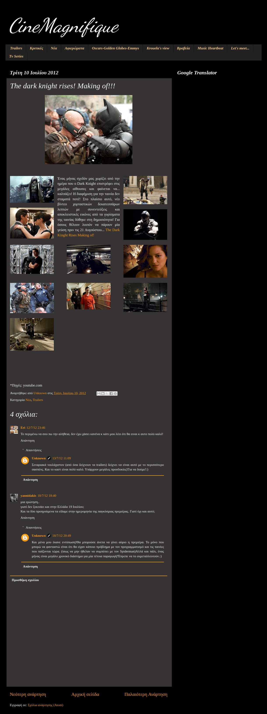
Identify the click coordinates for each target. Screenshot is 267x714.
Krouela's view (158, 48)
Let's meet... (240, 48)
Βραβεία (183, 48)
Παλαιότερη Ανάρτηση (146, 694)
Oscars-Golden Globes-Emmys (115, 48)
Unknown (39, 458)
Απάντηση (28, 440)
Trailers (16, 48)
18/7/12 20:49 (61, 535)
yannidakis (28, 495)
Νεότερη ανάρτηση (28, 694)
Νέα (54, 48)
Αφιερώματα (74, 48)
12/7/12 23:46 (35, 427)
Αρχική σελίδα (85, 694)
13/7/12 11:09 (61, 458)
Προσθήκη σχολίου (25, 580)
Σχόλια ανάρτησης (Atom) (45, 705)
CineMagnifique (63, 25)
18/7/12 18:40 (46, 495)
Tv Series (16, 56)
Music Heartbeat (210, 48)
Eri (23, 427)
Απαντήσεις (34, 450)
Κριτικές (36, 48)
